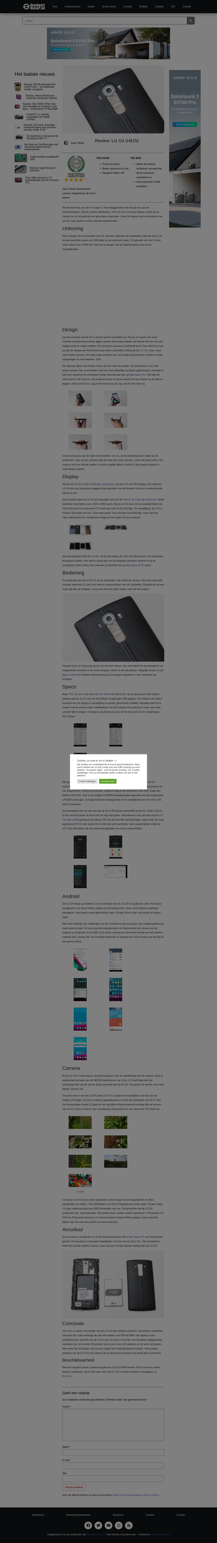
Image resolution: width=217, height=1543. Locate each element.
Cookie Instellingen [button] (87, 781)
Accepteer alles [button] (108, 781)
